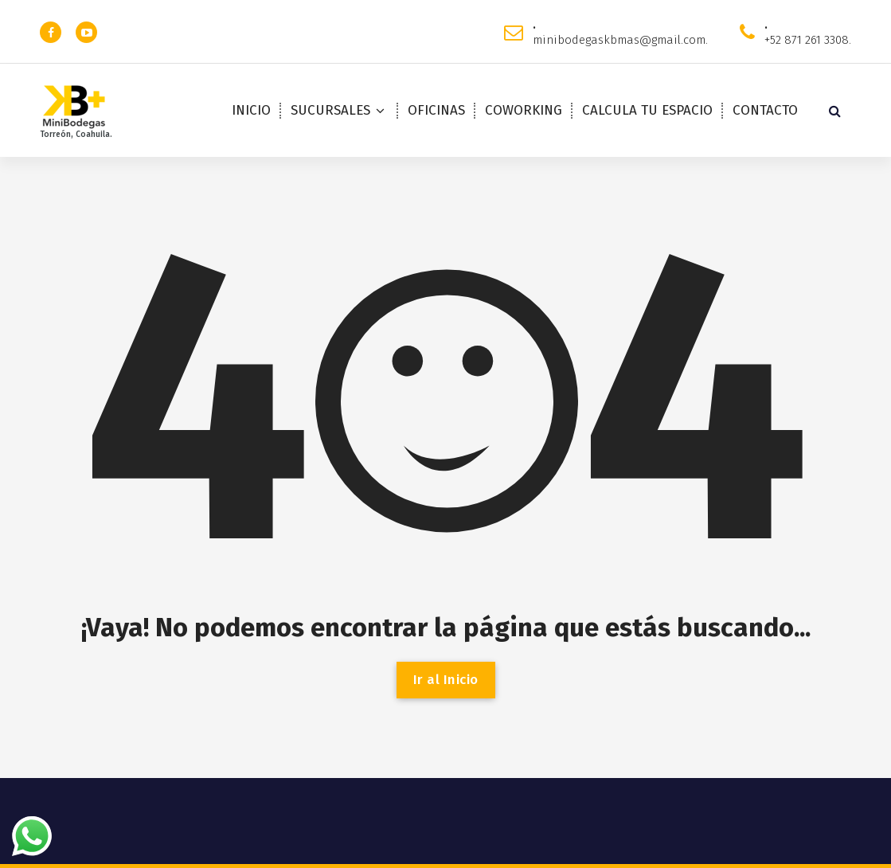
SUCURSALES (330, 110)
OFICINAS (436, 110)
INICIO (251, 110)
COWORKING (523, 110)
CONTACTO (765, 110)
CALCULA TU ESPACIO (647, 110)
